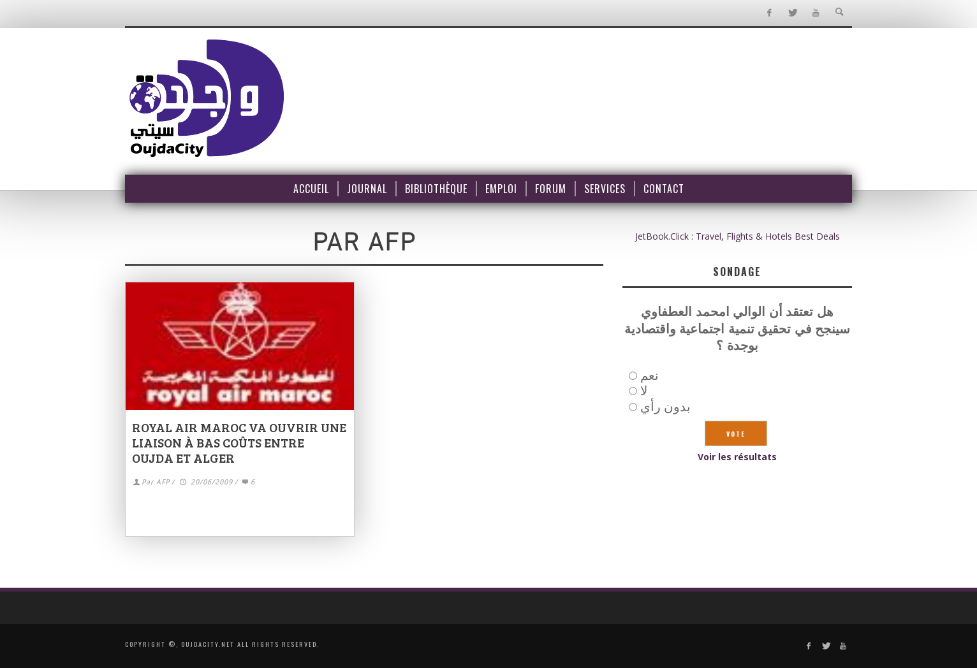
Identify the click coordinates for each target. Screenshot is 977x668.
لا (643, 390)
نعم (649, 375)
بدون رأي (665, 406)
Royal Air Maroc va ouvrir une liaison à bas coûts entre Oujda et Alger (239, 442)
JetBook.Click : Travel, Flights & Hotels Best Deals (737, 236)
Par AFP (156, 482)
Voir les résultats (737, 457)
